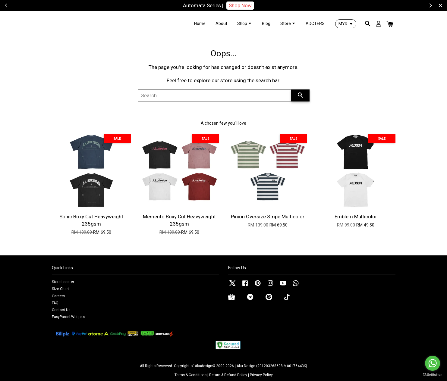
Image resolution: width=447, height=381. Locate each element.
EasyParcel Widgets (68, 317)
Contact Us (61, 310)
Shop (244, 23)
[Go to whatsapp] (432, 363)
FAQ (55, 303)
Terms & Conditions (190, 375)
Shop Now (240, 5)
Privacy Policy (261, 375)
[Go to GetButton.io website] (432, 375)
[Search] (214, 95)
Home (200, 23)
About (221, 23)
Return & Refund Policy (228, 375)
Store (288, 23)
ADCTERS (315, 23)
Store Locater (63, 282)
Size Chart (60, 289)
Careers (58, 296)
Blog (266, 23)
